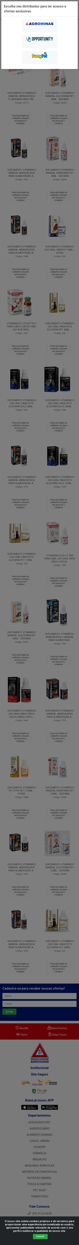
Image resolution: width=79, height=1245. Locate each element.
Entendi (40, 1236)
